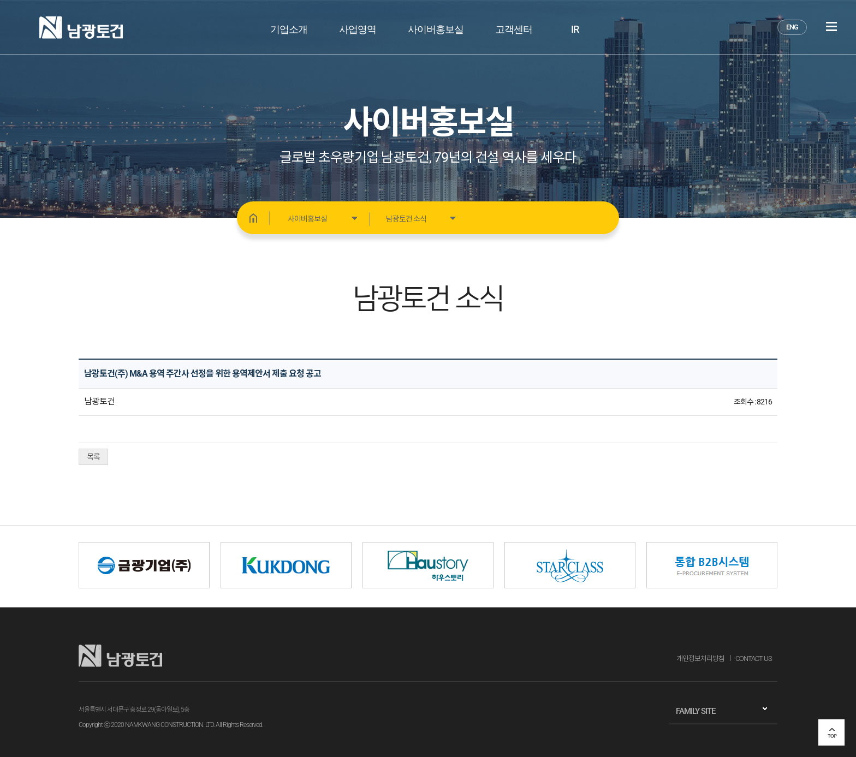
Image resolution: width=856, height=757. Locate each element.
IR (575, 29)
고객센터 (513, 29)
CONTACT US (753, 658)
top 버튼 (831, 732)
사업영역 (357, 29)
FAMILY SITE (695, 711)
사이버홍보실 (435, 29)
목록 (93, 456)
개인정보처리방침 (700, 658)
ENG (792, 27)
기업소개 (288, 29)
